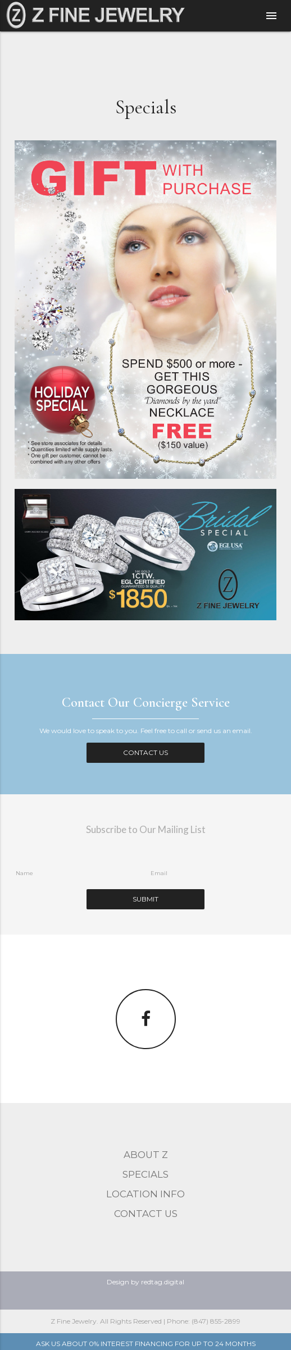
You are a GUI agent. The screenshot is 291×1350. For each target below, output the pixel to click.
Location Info (145, 1194)
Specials (145, 1174)
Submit (145, 899)
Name (24, 873)
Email (159, 873)
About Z (146, 1154)
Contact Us (145, 752)
